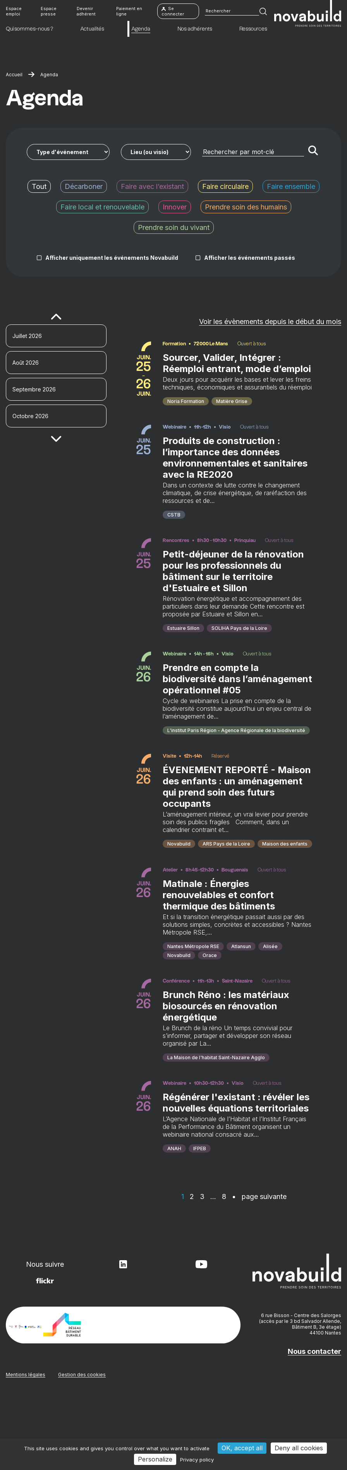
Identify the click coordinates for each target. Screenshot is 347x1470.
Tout (39, 186)
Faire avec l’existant (152, 186)
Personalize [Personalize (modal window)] (155, 1459)
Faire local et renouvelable (102, 207)
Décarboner (84, 186)
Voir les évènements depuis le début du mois (270, 321)
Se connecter (172, 11)
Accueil (14, 74)
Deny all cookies (299, 1448)
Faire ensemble (291, 186)
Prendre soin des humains (246, 207)
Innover (175, 207)
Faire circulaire (225, 186)
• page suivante (259, 1266)
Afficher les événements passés (249, 257)
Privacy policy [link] (197, 1459)
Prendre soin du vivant (174, 227)
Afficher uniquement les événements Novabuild (111, 257)
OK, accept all (242, 1448)
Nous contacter (314, 1422)
